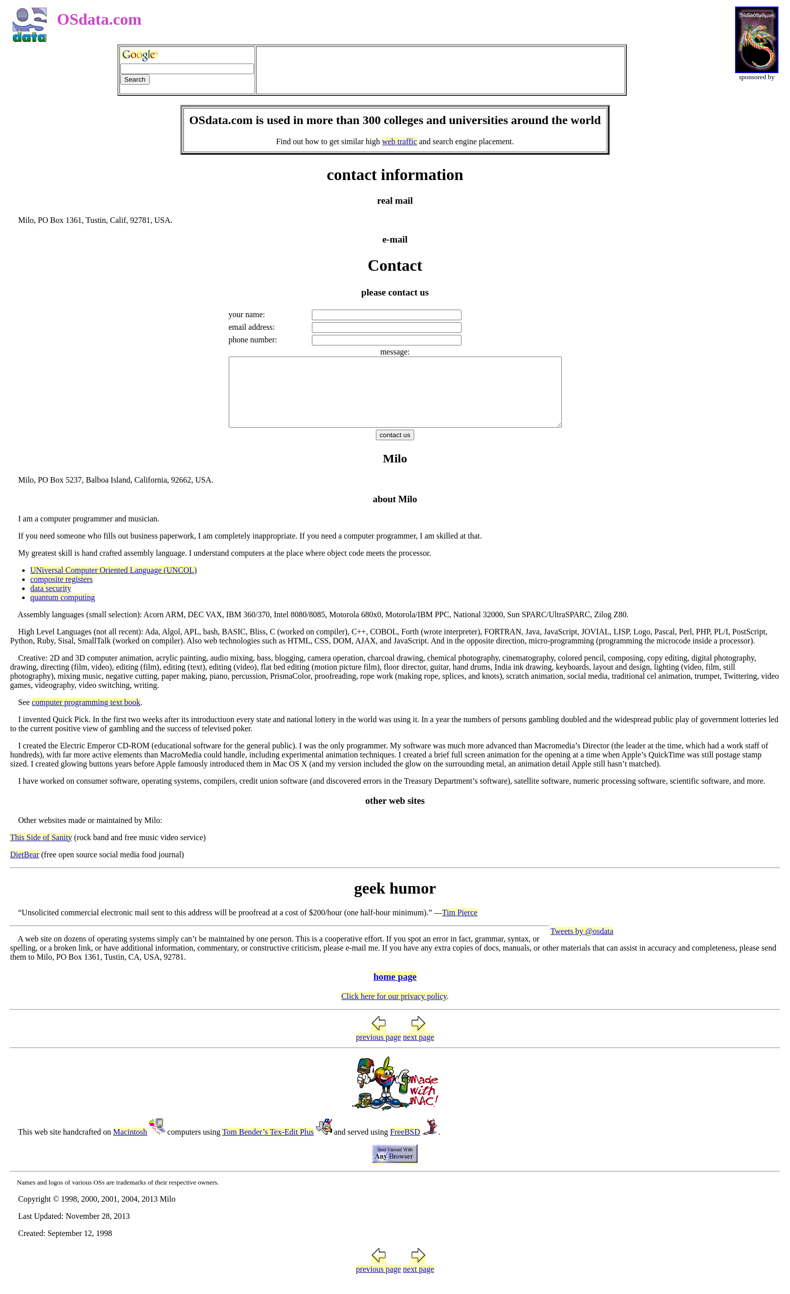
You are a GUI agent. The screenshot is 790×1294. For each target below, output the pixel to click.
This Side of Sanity (41, 851)
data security (50, 602)
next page (418, 1050)
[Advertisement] (440, 70)
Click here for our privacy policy (393, 1010)
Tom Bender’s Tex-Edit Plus (268, 1145)
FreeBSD (405, 1145)
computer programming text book (86, 716)
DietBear (24, 868)
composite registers (61, 593)
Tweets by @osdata (582, 944)
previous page (378, 1050)
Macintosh (130, 1145)
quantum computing (62, 611)
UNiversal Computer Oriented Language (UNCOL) (113, 583)
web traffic (399, 141)
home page (395, 990)
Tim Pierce (460, 926)
